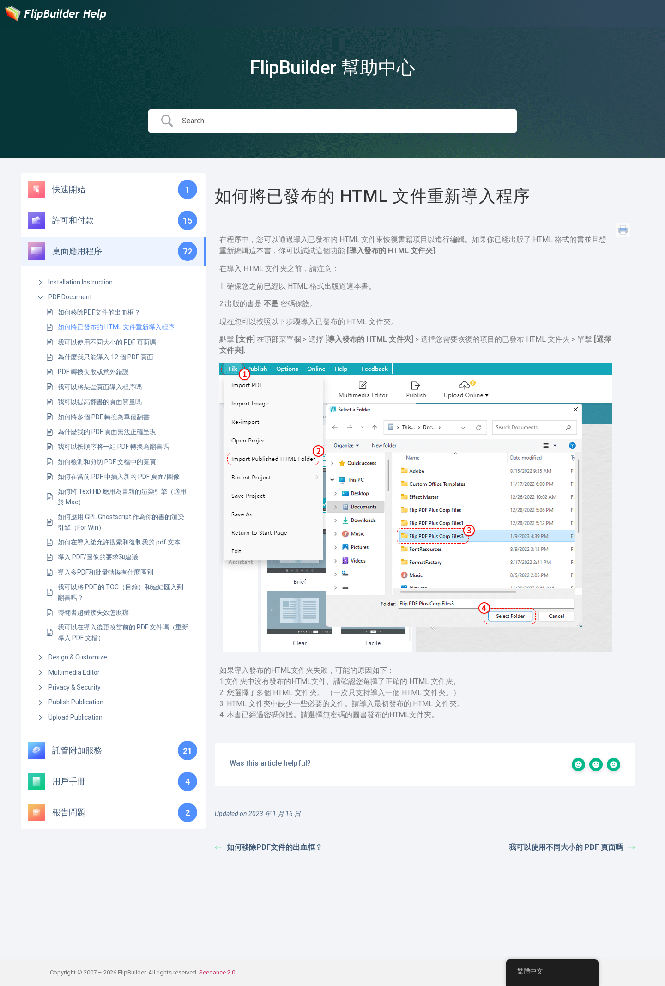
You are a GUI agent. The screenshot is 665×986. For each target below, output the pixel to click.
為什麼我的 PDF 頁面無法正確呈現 (107, 432)
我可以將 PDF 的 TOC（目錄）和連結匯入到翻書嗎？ (120, 592)
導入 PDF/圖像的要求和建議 (98, 557)
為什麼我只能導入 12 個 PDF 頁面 (105, 357)
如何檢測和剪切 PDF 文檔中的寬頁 (107, 462)
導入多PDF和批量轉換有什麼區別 (105, 572)
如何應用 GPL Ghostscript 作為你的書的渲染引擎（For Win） (121, 522)
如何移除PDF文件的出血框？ (99, 312)
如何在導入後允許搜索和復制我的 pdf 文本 (119, 542)
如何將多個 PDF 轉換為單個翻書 (104, 417)
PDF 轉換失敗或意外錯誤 (93, 371)
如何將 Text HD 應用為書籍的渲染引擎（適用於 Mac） (122, 496)
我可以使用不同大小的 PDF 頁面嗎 (107, 342)
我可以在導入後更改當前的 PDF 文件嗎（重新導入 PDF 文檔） (123, 632)
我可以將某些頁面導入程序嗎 (100, 387)
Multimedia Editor (74, 672)
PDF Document (70, 297)
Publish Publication (75, 702)
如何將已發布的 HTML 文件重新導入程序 (116, 327)
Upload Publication (75, 717)
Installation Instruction (80, 282)
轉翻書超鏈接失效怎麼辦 (93, 612)
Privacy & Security (74, 687)
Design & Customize (77, 657)
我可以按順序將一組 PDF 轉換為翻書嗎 (113, 446)
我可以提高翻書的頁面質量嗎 (100, 401)
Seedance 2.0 (217, 972)
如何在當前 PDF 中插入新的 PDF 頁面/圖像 (119, 476)
